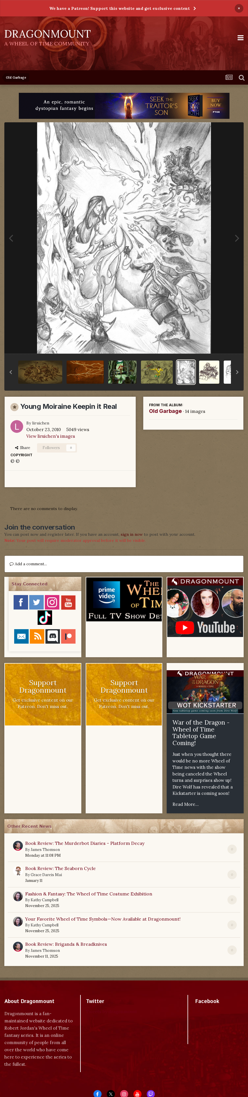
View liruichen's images (50, 436)
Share (22, 447)
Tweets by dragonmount (111, 1011)
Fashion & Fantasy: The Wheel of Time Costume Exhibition (88, 894)
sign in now (132, 534)
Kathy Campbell (44, 899)
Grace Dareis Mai (46, 874)
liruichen (40, 423)
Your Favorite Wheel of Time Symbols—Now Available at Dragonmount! (103, 919)
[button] (10, 372)
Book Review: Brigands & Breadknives (66, 944)
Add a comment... (28, 563)
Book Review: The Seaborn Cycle (60, 868)
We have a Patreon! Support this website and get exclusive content (119, 8)
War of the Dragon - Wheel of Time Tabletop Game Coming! (200, 733)
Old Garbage (165, 411)
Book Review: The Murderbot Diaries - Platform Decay (84, 843)
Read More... (185, 804)
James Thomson (45, 849)
